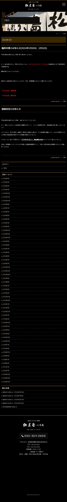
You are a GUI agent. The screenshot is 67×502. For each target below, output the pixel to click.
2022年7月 (6, 304)
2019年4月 (6, 348)
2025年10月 (6, 201)
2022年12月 (6, 297)
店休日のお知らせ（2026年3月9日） (13, 396)
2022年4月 (6, 308)
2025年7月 (6, 208)
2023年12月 (6, 267)
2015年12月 (6, 374)
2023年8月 (6, 282)
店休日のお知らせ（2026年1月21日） (14, 403)
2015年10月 (6, 378)
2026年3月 (6, 182)
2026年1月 (6, 189)
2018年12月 (6, 352)
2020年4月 (6, 334)
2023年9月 (6, 278)
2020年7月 (6, 326)
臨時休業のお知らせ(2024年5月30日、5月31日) (24, 48)
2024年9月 (6, 241)
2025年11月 (6, 197)
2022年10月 (6, 300)
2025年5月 (6, 215)
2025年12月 (6, 193)
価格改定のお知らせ (11, 109)
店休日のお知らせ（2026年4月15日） (14, 392)
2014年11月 (6, 382)
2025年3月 (6, 223)
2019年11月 (6, 341)
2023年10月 (6, 274)
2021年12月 (6, 311)
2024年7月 (6, 249)
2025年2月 (6, 226)
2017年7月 (6, 367)
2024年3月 (6, 260)
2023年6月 (6, 289)
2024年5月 (6, 256)
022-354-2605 (33, 435)
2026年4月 (6, 178)
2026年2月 (6, 186)
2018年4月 (6, 363)
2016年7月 (6, 370)
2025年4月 (6, 219)
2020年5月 (6, 330)
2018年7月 (6, 359)
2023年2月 (6, 293)
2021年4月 (6, 319)
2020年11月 (6, 322)
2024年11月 (6, 234)
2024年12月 (6, 230)
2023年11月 (6, 271)
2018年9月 (6, 356)
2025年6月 (6, 212)
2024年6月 (6, 252)
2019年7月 (6, 345)
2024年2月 (6, 263)
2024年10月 (6, 237)
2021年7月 (6, 315)
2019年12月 (6, 337)
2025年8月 (6, 204)
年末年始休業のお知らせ (10, 407)
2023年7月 (6, 286)
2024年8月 (6, 245)
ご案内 (5, 168)
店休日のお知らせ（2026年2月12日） (14, 399)
